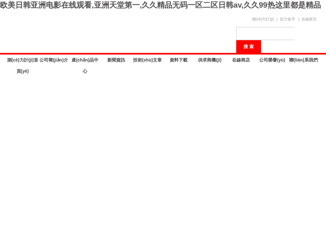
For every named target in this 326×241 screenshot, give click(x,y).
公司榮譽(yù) (272, 59)
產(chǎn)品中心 (85, 61)
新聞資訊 (116, 59)
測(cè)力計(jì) (263, 19)
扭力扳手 (287, 19)
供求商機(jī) (209, 59)
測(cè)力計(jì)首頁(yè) (22, 61)
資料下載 (179, 59)
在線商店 (241, 59)
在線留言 (309, 19)
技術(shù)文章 (147, 59)
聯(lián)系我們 (303, 59)
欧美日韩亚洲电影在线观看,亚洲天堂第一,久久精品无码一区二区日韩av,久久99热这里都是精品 (160, 5)
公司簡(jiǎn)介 (53, 59)
